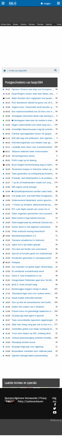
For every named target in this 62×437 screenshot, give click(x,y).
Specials (49, 24)
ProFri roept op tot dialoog (24, 160)
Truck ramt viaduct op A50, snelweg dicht (31, 333)
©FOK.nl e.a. (56, 420)
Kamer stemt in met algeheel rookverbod (31, 227)
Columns (23, 24)
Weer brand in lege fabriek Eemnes (28, 218)
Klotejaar (16, 262)
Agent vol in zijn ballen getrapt (26, 244)
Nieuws (15, 24)
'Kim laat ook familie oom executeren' (29, 249)
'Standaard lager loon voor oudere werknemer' (34, 293)
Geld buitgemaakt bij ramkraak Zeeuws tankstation (36, 222)
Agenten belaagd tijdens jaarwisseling (30, 355)
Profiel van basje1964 (18, 71)
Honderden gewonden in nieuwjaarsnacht (31, 258)
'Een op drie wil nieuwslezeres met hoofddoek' (34, 302)
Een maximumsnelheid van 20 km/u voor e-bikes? (35, 111)
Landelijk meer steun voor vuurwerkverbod (32, 147)
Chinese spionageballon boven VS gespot (32, 133)
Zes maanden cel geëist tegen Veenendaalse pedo (36, 267)
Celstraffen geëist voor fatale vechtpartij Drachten (35, 329)
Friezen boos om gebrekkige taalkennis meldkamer (36, 311)
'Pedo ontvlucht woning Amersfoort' (28, 231)
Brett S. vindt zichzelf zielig (24, 284)
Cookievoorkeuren (34, 401)
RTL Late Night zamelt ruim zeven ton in (31, 209)
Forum (59, 24)
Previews (40, 24)
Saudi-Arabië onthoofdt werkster (27, 298)
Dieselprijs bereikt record (23, 342)
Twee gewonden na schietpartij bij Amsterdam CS (35, 173)
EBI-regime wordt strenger (24, 187)
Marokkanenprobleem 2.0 (24, 236)
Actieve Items (6, 24)
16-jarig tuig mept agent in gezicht (28, 315)
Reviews (32, 24)
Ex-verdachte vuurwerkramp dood (28, 271)
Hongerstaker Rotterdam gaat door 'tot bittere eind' (36, 280)
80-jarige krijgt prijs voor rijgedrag (27, 346)
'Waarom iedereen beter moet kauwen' (30, 151)
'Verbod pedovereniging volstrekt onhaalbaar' (33, 338)
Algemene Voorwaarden (26, 398)
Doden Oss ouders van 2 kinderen (28, 307)
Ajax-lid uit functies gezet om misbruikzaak (32, 253)
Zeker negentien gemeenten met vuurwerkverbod (35, 213)
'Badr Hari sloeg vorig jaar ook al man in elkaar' (34, 324)
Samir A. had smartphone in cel (26, 275)
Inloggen (46, 3)
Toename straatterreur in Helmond (28, 240)
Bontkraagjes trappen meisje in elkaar (30, 289)
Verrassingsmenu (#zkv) (23, 156)
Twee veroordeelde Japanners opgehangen (32, 320)
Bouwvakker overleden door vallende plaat (32, 351)
